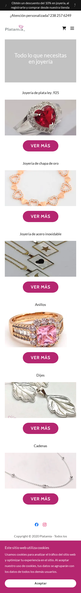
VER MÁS (40, 145)
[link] (15, 28)
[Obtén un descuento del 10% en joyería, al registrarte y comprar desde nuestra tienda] (40, 5)
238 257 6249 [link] (60, 15)
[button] (72, 28)
